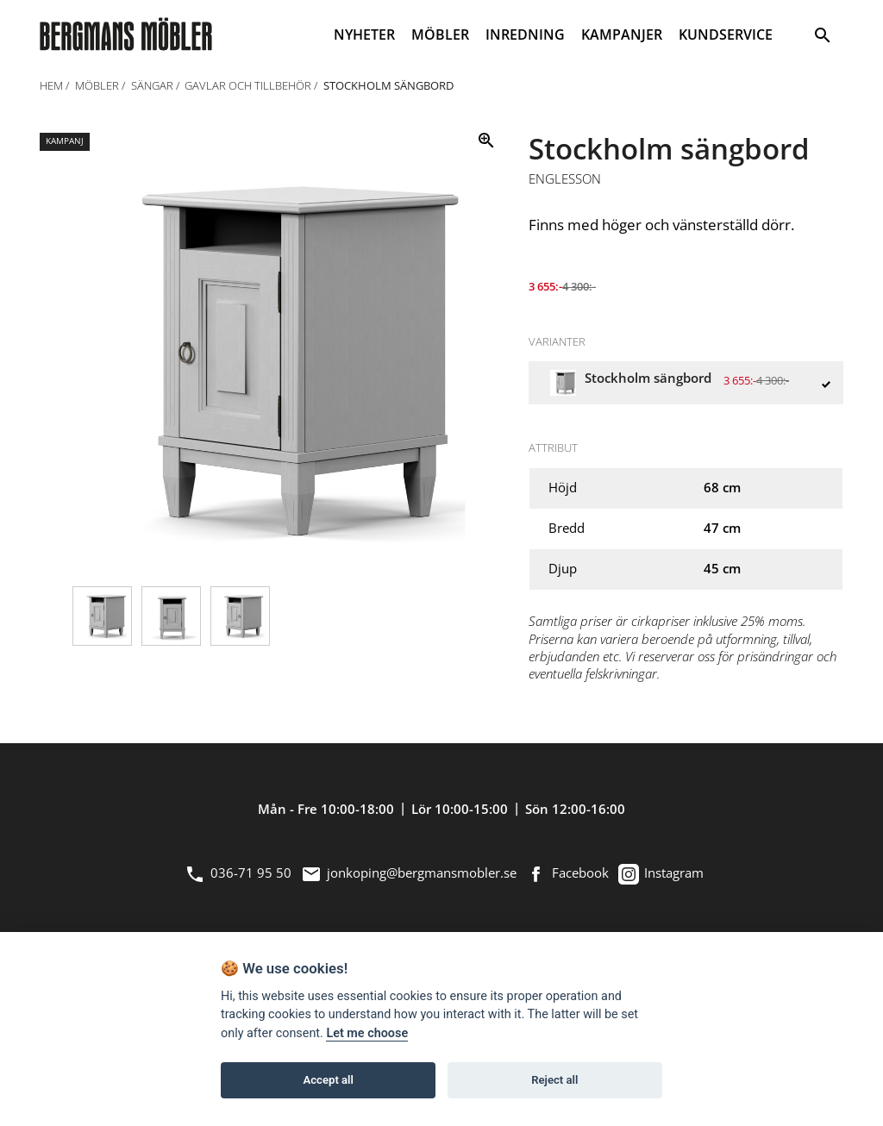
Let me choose (367, 1033)
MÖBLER (440, 34)
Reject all (554, 1079)
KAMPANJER (621, 34)
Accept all (329, 1079)
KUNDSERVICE (726, 34)
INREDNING (525, 34)
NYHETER (364, 34)
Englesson (565, 179)
